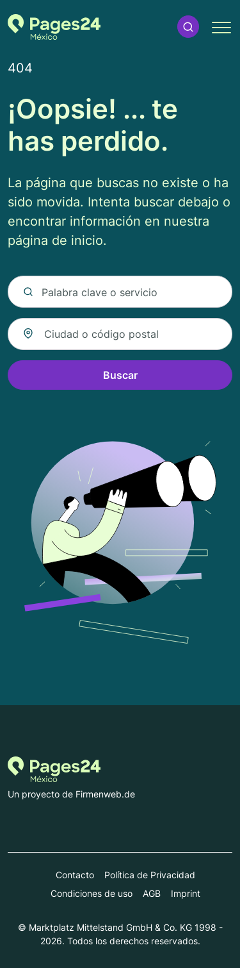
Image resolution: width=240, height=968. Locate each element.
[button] (188, 26)
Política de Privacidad (149, 874)
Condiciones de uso (91, 893)
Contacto (75, 874)
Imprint (185, 893)
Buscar (120, 375)
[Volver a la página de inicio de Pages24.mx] (54, 27)
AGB (152, 893)
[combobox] (120, 334)
